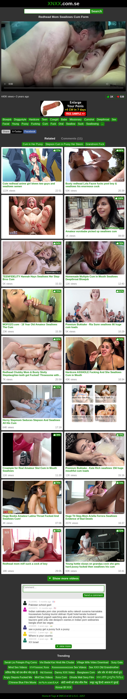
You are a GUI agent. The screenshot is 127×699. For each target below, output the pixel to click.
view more (63, 646)
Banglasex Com (86, 672)
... (102, 124)
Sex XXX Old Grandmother (104, 667)
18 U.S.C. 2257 (76, 696)
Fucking (35, 124)
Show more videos (63, 578)
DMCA (62, 696)
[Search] (57, 11)
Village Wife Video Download (92, 662)
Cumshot (89, 119)
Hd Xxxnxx (46, 672)
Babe (64, 119)
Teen (44, 119)
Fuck (53, 124)
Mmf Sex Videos (44, 677)
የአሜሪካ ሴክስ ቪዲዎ (48, 682)
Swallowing (92, 124)
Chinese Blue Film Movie (22, 682)
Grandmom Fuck (95, 144)
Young (15, 124)
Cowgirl (54, 119)
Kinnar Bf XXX (63, 687)
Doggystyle (20, 119)
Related (49, 138)
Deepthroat (103, 119)
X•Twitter (17, 131)
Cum (45, 124)
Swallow (70, 124)
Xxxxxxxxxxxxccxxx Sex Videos (69, 667)
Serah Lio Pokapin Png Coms (20, 662)
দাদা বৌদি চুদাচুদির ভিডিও (110, 677)
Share (6, 131)
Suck (80, 124)
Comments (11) (72, 138)
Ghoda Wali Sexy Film (82, 677)
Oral (61, 124)
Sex (114, 119)
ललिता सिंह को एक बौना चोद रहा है (21, 672)
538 (120, 96)
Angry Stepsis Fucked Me (18, 677)
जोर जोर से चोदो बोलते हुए (110, 672)
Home (45, 696)
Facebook (30, 131)
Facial (6, 124)
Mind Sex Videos (17, 667)
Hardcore (34, 119)
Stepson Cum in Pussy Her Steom (64, 144)
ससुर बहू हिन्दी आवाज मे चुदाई (104, 682)
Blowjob (7, 119)
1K (110, 96)
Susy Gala (117, 662)
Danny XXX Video (65, 672)
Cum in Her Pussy (33, 144)
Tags (53, 696)
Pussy (25, 124)
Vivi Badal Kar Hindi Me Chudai (57, 662)
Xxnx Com (61, 677)
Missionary (75, 119)
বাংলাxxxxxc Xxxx (39, 667)
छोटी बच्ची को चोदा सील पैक (74, 682)
